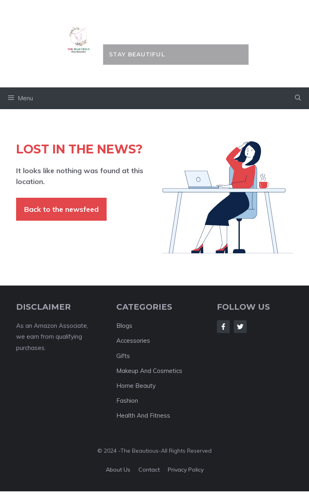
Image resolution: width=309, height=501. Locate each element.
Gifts (123, 356)
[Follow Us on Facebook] (223, 326)
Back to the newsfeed (61, 209)
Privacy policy (186, 469)
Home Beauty (136, 385)
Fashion (127, 400)
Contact (149, 469)
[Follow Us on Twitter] (240, 326)
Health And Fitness (143, 415)
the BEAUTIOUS (176, 26)
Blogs (124, 325)
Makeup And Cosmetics (149, 371)
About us (118, 469)
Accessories (133, 340)
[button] (298, 98)
